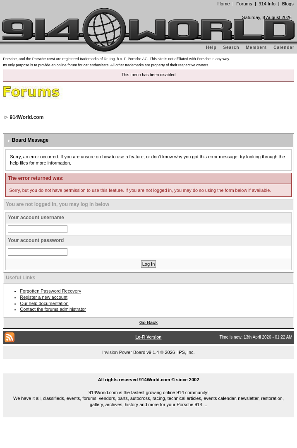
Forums (244, 3)
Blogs (288, 3)
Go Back (148, 322)
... (148, 370)
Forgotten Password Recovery (50, 290)
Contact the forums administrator (53, 309)
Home (223, 3)
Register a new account (43, 297)
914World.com (27, 117)
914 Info (267, 3)
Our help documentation (44, 303)
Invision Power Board (123, 352)
